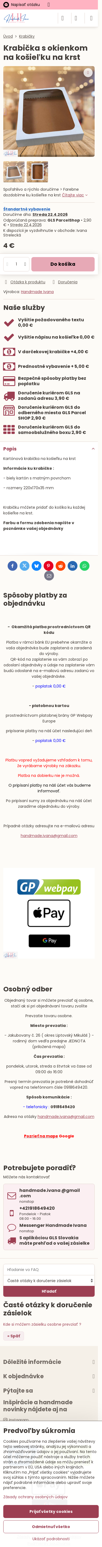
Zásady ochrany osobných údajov (35, 1497)
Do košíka (62, 264)
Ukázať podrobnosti (51, 1539)
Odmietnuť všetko (51, 1526)
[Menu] (91, 18)
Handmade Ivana (37, 291)
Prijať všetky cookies (51, 1511)
